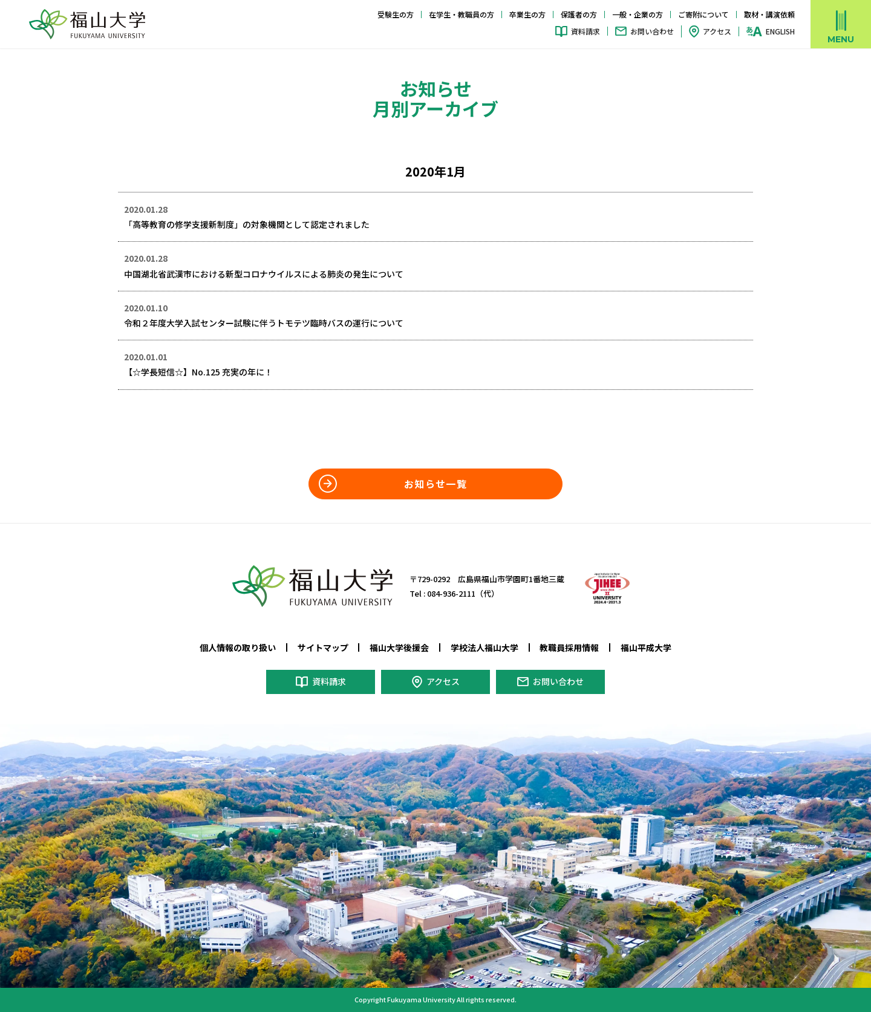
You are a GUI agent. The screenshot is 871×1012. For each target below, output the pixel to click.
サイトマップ (323, 647)
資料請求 (585, 31)
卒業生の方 (527, 14)
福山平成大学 (646, 647)
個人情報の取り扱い (238, 647)
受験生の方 (395, 14)
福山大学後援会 (399, 647)
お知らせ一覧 (435, 483)
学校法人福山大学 (484, 647)
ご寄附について (703, 14)
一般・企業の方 (637, 14)
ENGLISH (780, 31)
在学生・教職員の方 (461, 14)
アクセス (717, 31)
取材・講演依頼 (769, 14)
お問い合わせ (652, 31)
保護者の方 (579, 14)
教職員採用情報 (569, 647)
